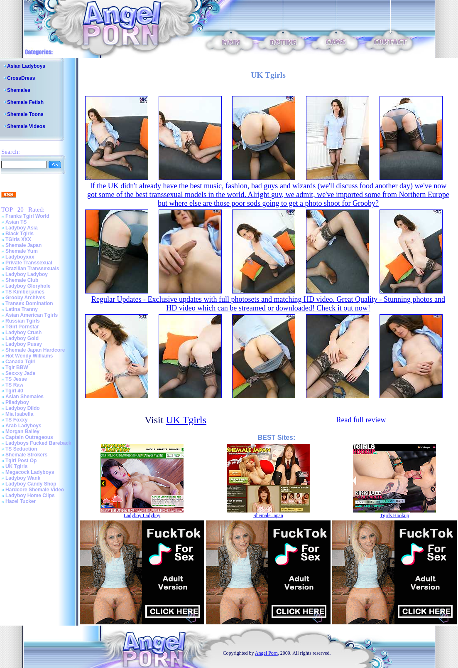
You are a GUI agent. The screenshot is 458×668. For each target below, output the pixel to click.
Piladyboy (17, 402)
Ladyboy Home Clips (30, 495)
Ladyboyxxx (19, 257)
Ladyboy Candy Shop (30, 484)
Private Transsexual (28, 263)
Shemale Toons (25, 114)
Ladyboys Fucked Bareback (38, 443)
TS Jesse (16, 379)
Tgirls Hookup (394, 515)
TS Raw (14, 385)
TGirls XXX (18, 239)
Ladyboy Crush (23, 332)
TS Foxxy (16, 420)
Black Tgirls (19, 234)
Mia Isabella (19, 414)
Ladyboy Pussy (23, 344)
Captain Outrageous (29, 437)
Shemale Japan (23, 245)
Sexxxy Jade (20, 373)
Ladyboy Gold (22, 338)
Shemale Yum (21, 251)
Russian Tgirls (22, 321)
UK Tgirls (16, 466)
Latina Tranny (21, 309)
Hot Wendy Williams (29, 356)
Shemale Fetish (25, 102)
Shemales (18, 90)
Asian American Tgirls (31, 315)
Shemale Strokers (26, 455)
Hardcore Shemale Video (34, 490)
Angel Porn (266, 653)
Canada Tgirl (20, 362)
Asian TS (16, 222)
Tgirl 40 (14, 391)
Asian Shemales (24, 396)
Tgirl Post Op (21, 460)
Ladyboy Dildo (22, 408)
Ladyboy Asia (21, 228)
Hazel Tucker (20, 501)
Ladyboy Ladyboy (26, 274)
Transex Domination (29, 303)
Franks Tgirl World (27, 216)
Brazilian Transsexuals (32, 268)
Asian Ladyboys (26, 66)
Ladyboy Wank (22, 478)
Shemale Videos (26, 126)
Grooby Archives (25, 298)
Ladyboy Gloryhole (28, 286)
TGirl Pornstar (22, 327)
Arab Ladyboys (23, 426)
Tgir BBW (16, 367)
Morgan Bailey (22, 431)
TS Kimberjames (24, 292)
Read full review (361, 420)
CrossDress (21, 78)
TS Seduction (21, 449)
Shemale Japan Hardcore (35, 350)
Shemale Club (21, 280)
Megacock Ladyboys (29, 472)
